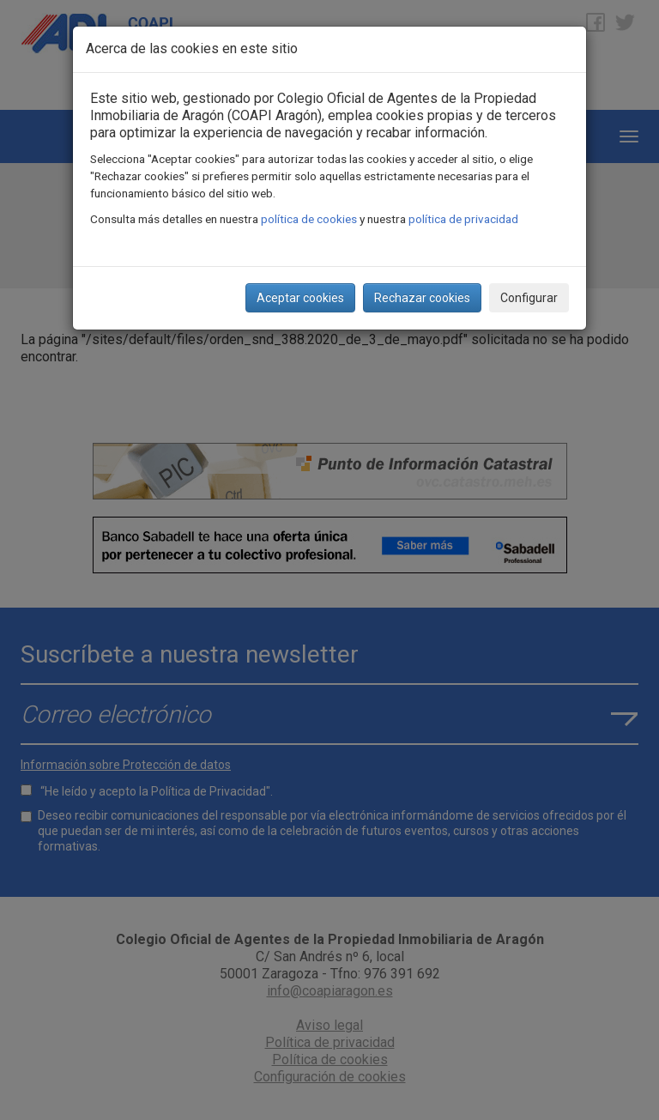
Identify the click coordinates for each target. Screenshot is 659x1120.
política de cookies (309, 219)
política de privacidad (463, 219)
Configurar (529, 298)
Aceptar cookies (300, 298)
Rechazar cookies (422, 298)
